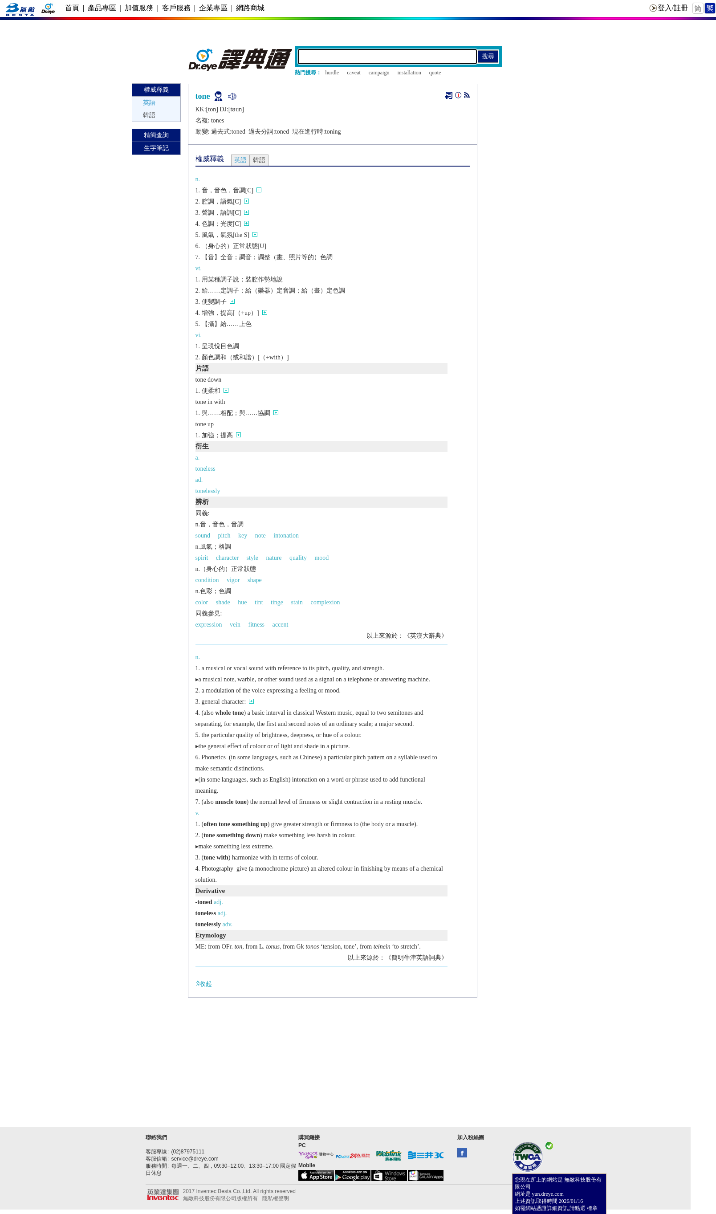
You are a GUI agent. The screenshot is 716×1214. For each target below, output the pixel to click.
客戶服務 (176, 8)
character (227, 557)
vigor (233, 580)
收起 (203, 983)
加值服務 (139, 8)
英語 (149, 102)
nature (274, 557)
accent (281, 624)
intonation (286, 535)
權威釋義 (156, 89)
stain (297, 602)
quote (435, 72)
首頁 (72, 8)
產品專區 (102, 8)
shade (223, 602)
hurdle (332, 72)
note (260, 535)
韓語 (149, 115)
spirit (201, 557)
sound (202, 535)
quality (298, 557)
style (252, 557)
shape (255, 580)
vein (235, 624)
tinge (277, 602)
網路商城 (250, 8)
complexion (325, 602)
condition (207, 580)
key (242, 535)
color (201, 602)
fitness (256, 624)
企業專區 (213, 8)
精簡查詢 (156, 135)
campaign (379, 72)
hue (242, 602)
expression (208, 624)
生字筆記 (156, 148)
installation (409, 72)
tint (259, 602)
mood (321, 557)
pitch (224, 535)
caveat (354, 72)
